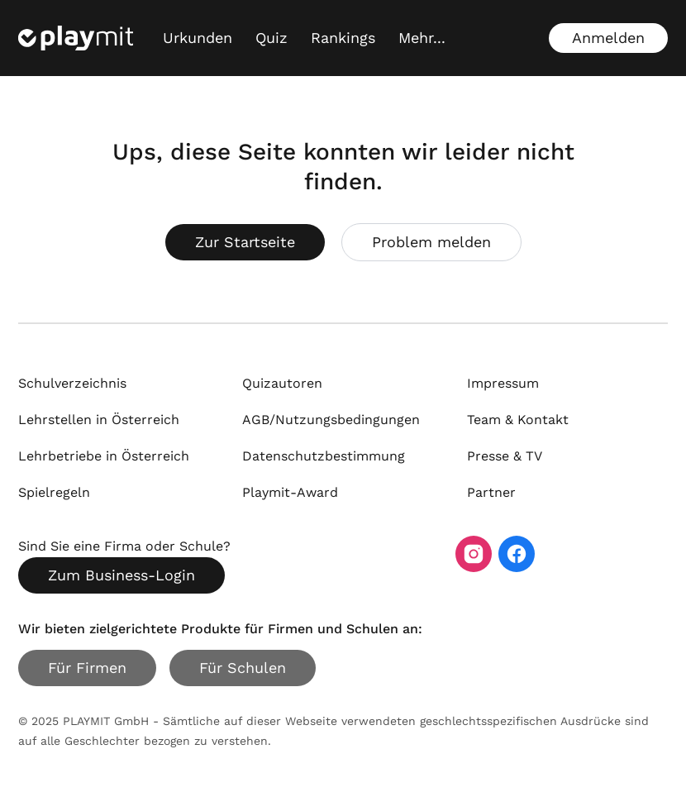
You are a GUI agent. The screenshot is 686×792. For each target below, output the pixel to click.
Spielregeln (54, 492)
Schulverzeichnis (72, 383)
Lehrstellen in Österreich (98, 419)
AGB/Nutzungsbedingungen (331, 419)
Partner (491, 492)
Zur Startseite (245, 241)
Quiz (271, 37)
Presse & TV (504, 456)
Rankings (343, 37)
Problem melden (431, 241)
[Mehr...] (422, 38)
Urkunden (197, 37)
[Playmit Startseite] (75, 38)
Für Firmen (87, 667)
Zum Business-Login (121, 575)
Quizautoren (282, 383)
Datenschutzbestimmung (323, 456)
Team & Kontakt (518, 419)
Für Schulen (242, 667)
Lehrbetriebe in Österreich (103, 456)
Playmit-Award (290, 492)
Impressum (503, 383)
